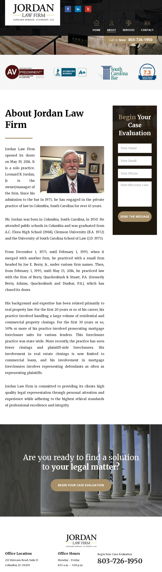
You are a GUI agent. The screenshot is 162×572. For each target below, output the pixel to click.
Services (128, 30)
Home (96, 30)
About (111, 30)
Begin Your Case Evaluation (81, 485)
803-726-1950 (140, 39)
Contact (147, 30)
